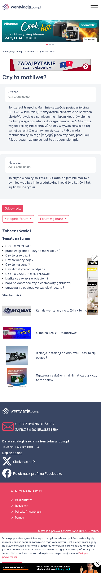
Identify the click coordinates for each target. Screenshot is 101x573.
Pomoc (19, 517)
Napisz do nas (12, 453)
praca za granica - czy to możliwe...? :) (32, 251)
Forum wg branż (52, 219)
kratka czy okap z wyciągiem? (26, 278)
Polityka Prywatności (28, 511)
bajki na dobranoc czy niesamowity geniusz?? (38, 283)
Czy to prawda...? (17, 255)
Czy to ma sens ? (17, 264)
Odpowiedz (13, 208)
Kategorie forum (17, 219)
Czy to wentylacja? (19, 260)
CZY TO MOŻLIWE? (18, 246)
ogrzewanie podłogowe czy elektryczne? (34, 287)
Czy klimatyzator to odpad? (25, 269)
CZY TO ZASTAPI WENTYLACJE (27, 274)
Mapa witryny (23, 499)
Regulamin (21, 505)
